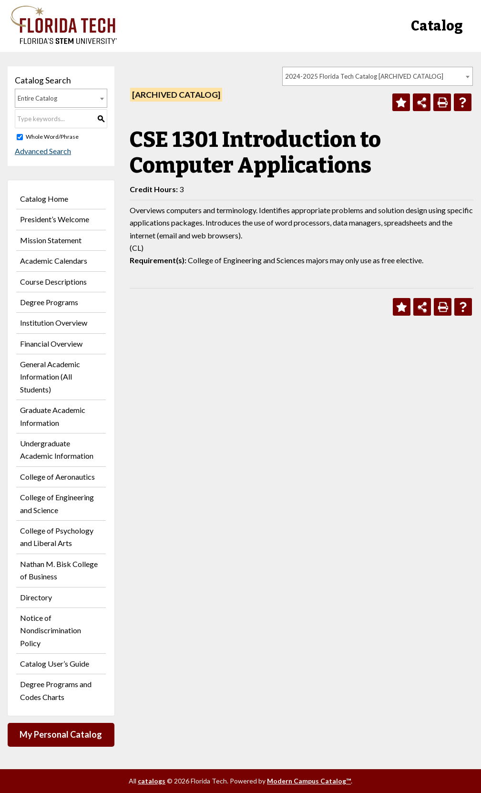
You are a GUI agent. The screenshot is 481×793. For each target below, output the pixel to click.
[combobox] (377, 76)
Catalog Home (44, 198)
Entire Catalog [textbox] (37, 98)
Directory (36, 597)
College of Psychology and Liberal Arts (56, 536)
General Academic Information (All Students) (50, 377)
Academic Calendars (53, 260)
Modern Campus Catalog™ (309, 781)
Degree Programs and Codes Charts (56, 690)
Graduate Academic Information (52, 416)
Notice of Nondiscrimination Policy (50, 630)
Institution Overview (53, 322)
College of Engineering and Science (57, 503)
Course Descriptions (53, 281)
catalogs (151, 781)
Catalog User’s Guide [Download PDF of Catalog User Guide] (54, 663)
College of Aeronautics (57, 476)
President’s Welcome (54, 219)
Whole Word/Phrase (52, 136)
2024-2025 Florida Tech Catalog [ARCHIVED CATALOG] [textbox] (364, 76)
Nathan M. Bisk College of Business (59, 570)
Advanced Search (43, 150)
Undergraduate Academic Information (56, 449)
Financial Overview (51, 343)
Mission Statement (51, 240)
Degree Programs (49, 302)
